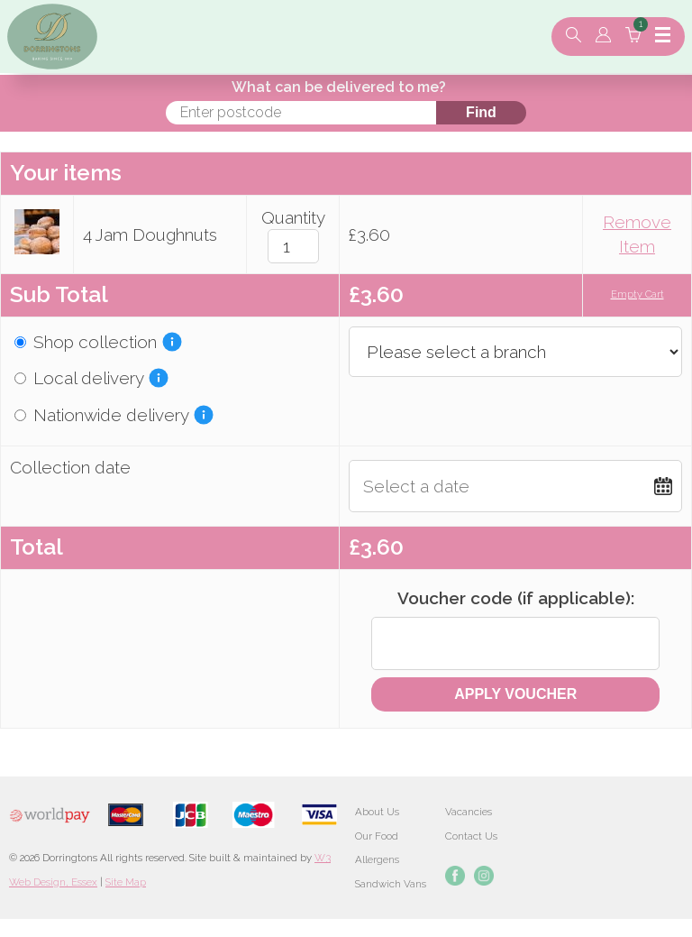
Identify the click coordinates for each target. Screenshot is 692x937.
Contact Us (471, 836)
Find (481, 112)
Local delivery (78, 378)
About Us (377, 811)
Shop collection (85, 342)
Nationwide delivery (101, 415)
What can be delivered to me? (339, 87)
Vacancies (468, 811)
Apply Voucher (515, 694)
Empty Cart (637, 294)
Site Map (125, 882)
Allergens (377, 859)
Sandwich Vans (390, 883)
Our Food (376, 836)
